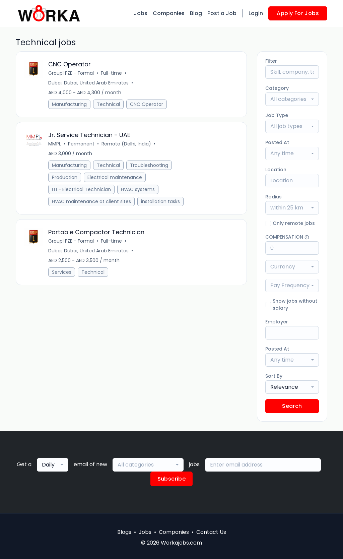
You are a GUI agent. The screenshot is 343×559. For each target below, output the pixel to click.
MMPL (54, 143)
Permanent (81, 143)
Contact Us (211, 532)
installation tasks (160, 201)
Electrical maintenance (114, 177)
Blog (196, 13)
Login (256, 13)
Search (292, 406)
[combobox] (292, 99)
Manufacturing (69, 104)
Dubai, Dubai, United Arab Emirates (88, 82)
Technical (108, 104)
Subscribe (171, 479)
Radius (273, 196)
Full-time (111, 73)
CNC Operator (146, 104)
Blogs (124, 532)
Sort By (273, 376)
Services (61, 272)
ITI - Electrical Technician (81, 189)
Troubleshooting (149, 165)
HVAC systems (138, 189)
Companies (169, 13)
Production (64, 177)
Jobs (140, 13)
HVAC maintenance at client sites (91, 201)
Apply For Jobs (298, 13)
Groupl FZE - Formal (71, 73)
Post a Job (221, 13)
